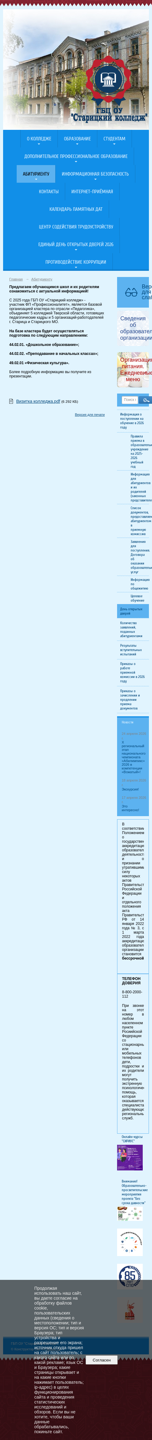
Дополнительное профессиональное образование (76, 156)
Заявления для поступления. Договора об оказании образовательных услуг (140, 556)
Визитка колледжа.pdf (38, 401)
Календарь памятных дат (76, 209)
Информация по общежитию (140, 583)
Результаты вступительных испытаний (131, 649)
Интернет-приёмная (92, 191)
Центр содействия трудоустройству (76, 227)
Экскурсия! (130, 789)
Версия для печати (90, 414)
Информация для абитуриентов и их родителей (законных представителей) (140, 487)
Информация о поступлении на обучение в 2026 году (132, 420)
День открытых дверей (131, 611)
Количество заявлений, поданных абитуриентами (131, 629)
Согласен (102, 1360)
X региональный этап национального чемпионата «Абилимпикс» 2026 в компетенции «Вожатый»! (134, 757)
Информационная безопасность (95, 174)
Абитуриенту (36, 174)
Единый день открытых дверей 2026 (75, 244)
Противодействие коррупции (75, 262)
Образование (77, 139)
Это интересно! (130, 808)
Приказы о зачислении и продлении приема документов (130, 699)
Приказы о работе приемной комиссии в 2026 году (132, 672)
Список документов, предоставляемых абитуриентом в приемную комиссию (140, 521)
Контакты (49, 191)
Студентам (114, 139)
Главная (16, 279)
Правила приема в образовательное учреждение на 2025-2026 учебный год (140, 451)
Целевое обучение (137, 598)
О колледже (39, 139)
